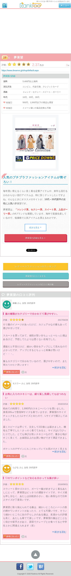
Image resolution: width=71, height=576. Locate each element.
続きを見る (35, 227)
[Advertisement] (35, 30)
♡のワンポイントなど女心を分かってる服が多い (32, 478)
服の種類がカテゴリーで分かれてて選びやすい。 (32, 314)
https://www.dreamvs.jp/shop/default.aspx (20, 70)
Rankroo (34, 574)
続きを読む (60, 367)
